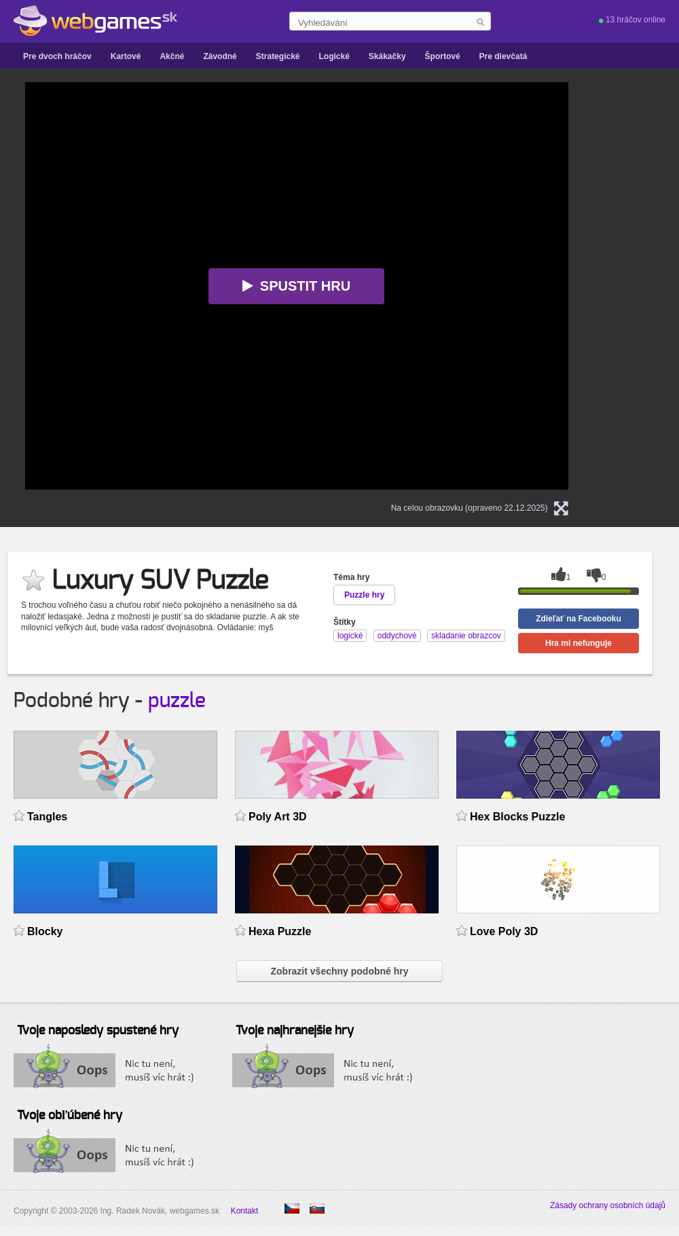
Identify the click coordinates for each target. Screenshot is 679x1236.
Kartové (126, 56)
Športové (442, 56)
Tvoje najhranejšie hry (295, 1031)
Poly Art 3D (278, 816)
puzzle (177, 701)
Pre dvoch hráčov (57, 56)
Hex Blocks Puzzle (517, 816)
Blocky (44, 931)
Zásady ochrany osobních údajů (607, 1205)
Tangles (47, 816)
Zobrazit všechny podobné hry (339, 971)
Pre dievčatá (503, 56)
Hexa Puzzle (280, 931)
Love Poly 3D (504, 931)
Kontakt (245, 1211)
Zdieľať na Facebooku (578, 618)
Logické (333, 56)
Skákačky (387, 56)
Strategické (278, 56)
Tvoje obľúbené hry (69, 1116)
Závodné (219, 56)
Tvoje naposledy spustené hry (98, 1031)
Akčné (172, 56)
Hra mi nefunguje (578, 643)
